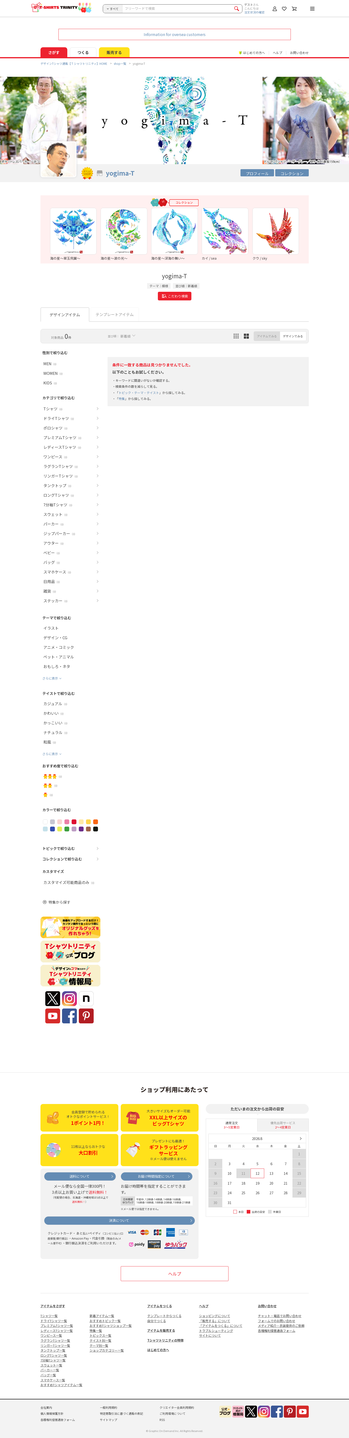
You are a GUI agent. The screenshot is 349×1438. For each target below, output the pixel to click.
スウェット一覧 (51, 1365)
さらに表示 (50, 678)
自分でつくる (156, 1321)
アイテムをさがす (52, 1306)
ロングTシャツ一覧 (53, 1355)
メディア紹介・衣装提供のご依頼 (281, 1325)
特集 (122, 398)
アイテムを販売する (161, 1330)
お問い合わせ (299, 52)
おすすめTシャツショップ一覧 (111, 1325)
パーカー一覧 (49, 1370)
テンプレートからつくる (164, 1315)
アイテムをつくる (159, 1306)
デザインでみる (293, 336)
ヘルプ (277, 52)
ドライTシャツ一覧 (53, 1321)
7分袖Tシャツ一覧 (53, 1360)
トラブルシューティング (216, 1330)
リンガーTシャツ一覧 (55, 1345)
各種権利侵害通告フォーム (276, 1330)
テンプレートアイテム (115, 314)
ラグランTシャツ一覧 (55, 1340)
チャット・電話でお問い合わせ (280, 1315)
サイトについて (210, 1335)
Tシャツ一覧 (49, 1315)
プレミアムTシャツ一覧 (56, 1325)
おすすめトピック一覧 (105, 1321)
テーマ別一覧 (99, 1345)
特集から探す (59, 902)
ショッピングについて (214, 1315)
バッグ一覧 (48, 1375)
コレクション (291, 173)
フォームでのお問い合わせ (276, 1321)
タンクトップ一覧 (52, 1350)
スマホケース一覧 (52, 1380)
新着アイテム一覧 (102, 1315)
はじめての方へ (158, 1350)
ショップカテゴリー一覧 (107, 1350)
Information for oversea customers (175, 34)
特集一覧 (96, 1330)
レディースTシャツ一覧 (56, 1330)
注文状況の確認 (254, 12)
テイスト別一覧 (100, 1340)
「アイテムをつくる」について (220, 1325)
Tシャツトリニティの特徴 (165, 1340)
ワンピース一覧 (51, 1335)
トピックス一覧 (100, 1335)
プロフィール (257, 173)
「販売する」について (214, 1321)
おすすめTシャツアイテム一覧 (61, 1385)
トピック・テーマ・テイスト (139, 392)
